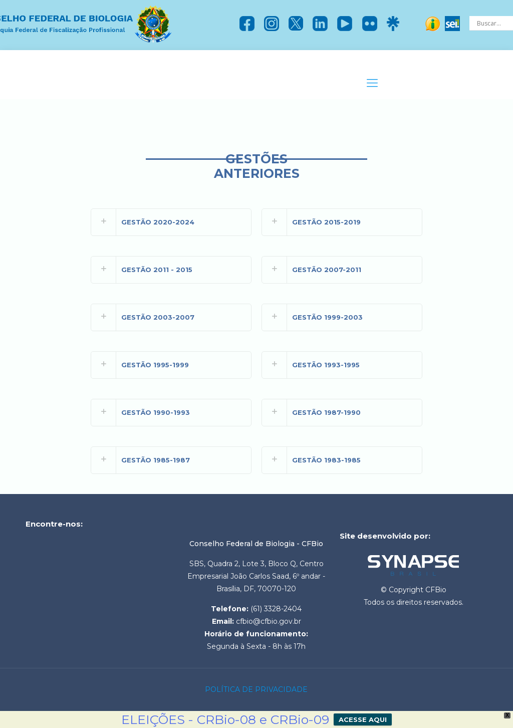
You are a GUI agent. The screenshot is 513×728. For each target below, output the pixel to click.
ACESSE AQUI (363, 719)
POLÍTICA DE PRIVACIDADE (256, 689)
